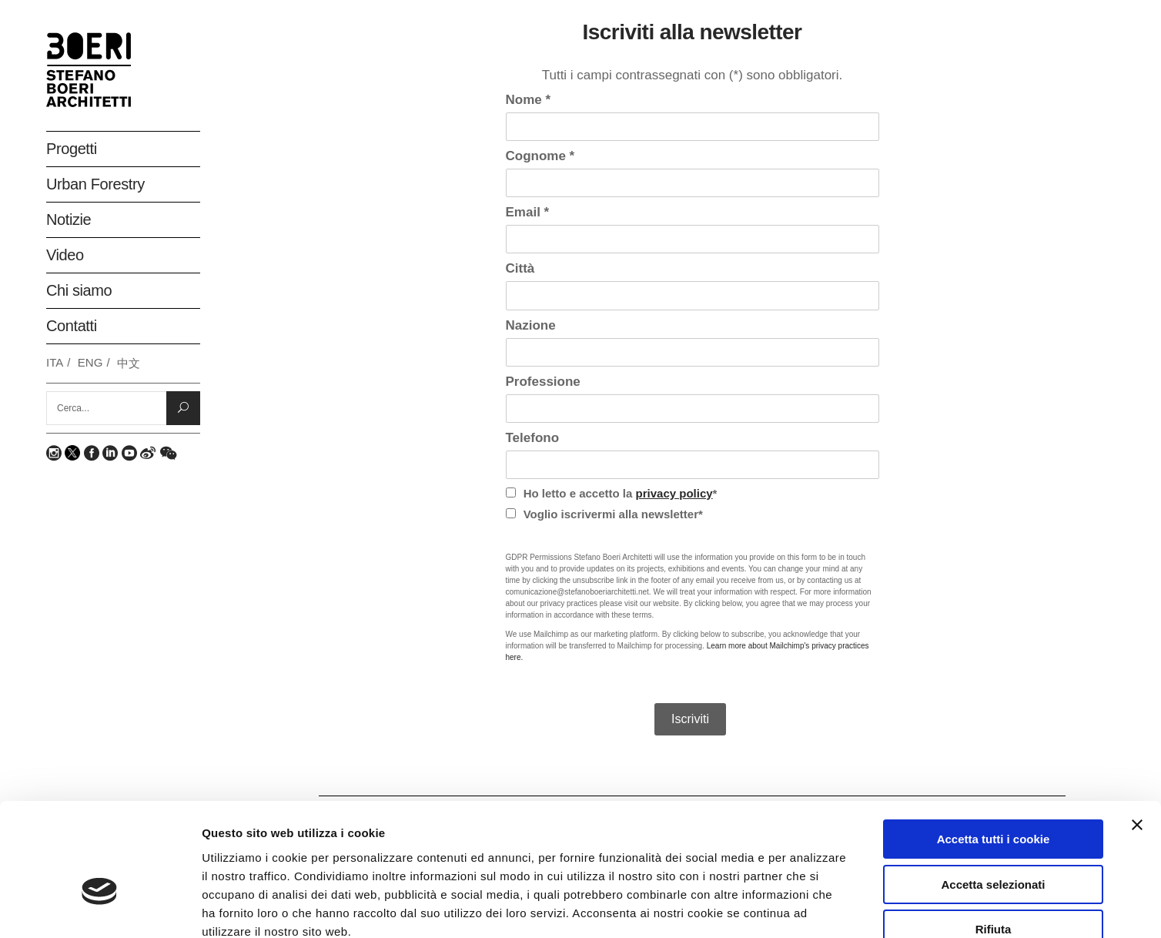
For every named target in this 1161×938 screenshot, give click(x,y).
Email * (528, 212)
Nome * (528, 99)
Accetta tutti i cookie (993, 749)
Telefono (533, 437)
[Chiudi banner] (1137, 735)
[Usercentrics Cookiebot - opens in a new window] (99, 908)
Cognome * (540, 156)
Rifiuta (993, 839)
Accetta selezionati (993, 795)
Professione (543, 381)
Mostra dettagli (817, 907)
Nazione (531, 325)
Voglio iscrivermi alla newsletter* (604, 514)
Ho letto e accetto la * (612, 493)
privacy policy (674, 493)
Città (520, 268)
